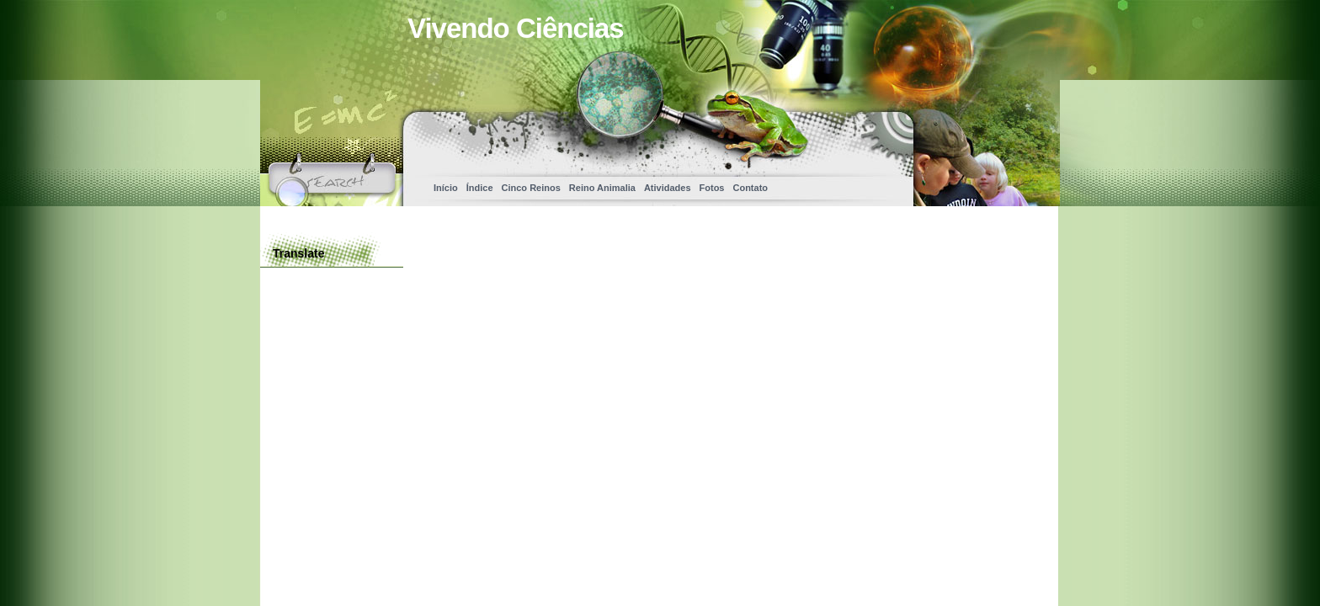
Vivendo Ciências (515, 28)
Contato (750, 188)
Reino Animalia (602, 188)
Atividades (667, 188)
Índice (479, 188)
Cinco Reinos (531, 188)
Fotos (712, 188)
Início (446, 188)
